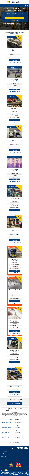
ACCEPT (15, 474)
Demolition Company (13, 277)
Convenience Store (12, 186)
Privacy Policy (19, 473)
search (14, 18)
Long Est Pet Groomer (13, 127)
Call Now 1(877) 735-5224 (14, 62)
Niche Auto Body (12, 369)
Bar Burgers (11, 67)
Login (23, 3)
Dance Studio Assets (13, 157)
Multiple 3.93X (14, 232)
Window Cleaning (12, 217)
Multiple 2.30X (14, 353)
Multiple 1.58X (14, 323)
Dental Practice (11, 308)
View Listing (14, 60)
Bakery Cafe (11, 96)
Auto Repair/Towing (12, 338)
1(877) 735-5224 (7, 448)
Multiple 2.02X (14, 262)
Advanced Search (14, 20)
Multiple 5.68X (14, 52)
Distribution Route (12, 247)
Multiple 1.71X (14, 201)
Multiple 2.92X (14, 142)
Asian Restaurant (12, 37)
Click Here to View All (14, 33)
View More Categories (14, 442)
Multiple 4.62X (14, 111)
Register (26, 3)
